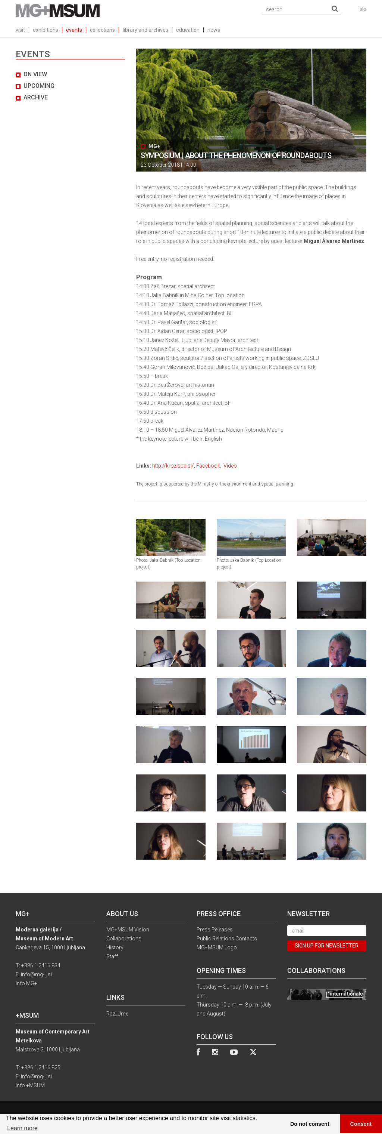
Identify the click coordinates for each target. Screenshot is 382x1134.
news (213, 30)
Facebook (208, 466)
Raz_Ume (117, 1014)
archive (36, 97)
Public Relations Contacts (227, 939)
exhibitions (45, 30)
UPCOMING (39, 85)
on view (35, 74)
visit (20, 30)
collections (102, 30)
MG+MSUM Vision (127, 930)
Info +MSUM (30, 1085)
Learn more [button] (22, 1128)
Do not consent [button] (309, 1124)
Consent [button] (361, 1124)
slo (363, 9)
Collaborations (123, 939)
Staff (112, 956)
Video (230, 466)
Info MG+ (26, 983)
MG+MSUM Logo (217, 947)
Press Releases (215, 930)
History (114, 947)
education (188, 30)
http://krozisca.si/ (173, 466)
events (74, 30)
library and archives (145, 30)
